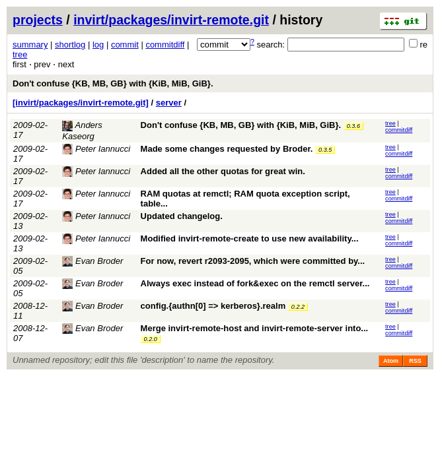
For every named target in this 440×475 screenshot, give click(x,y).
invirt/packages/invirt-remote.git (171, 20)
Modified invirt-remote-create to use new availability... (250, 238)
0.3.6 (353, 126)
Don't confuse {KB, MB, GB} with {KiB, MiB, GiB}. (113, 83)
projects (38, 20)
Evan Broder (92, 261)
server (169, 103)
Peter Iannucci (96, 149)
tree (20, 54)
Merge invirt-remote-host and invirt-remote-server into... (255, 328)
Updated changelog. (182, 216)
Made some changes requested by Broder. (227, 149)
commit (125, 44)
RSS (415, 361)
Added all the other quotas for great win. (223, 171)
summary (30, 44)
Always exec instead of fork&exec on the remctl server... (255, 283)
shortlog (70, 44)
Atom (390, 361)
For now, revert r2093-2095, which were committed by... (253, 261)
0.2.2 (298, 306)
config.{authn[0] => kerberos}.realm (213, 306)
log (98, 44)
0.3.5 (325, 149)
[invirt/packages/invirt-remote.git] (81, 103)
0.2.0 (150, 339)
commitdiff (164, 44)
